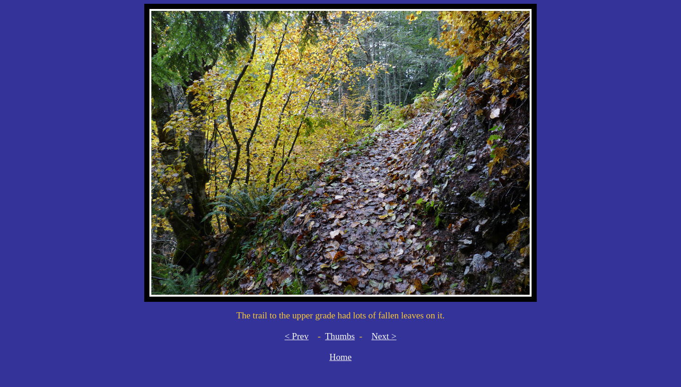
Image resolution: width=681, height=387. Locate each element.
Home (341, 357)
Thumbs (340, 336)
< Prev (297, 336)
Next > (383, 336)
